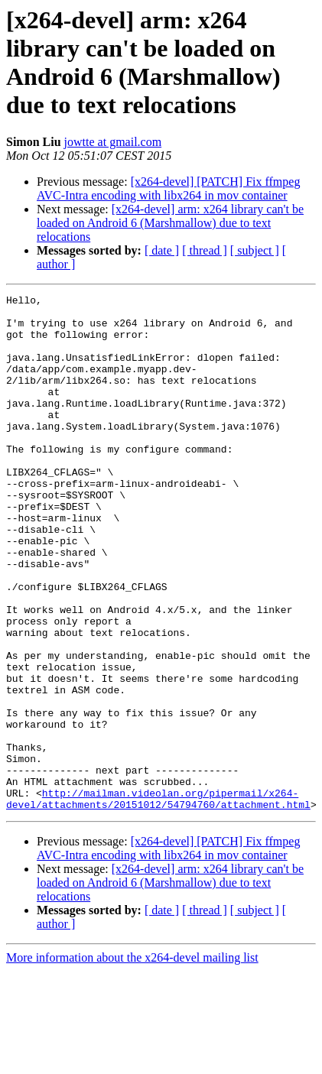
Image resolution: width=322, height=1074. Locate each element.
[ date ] (162, 250)
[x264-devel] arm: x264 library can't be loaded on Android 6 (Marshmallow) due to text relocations (170, 223)
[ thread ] (204, 250)
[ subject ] (254, 250)
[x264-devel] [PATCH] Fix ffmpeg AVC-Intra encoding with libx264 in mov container (168, 188)
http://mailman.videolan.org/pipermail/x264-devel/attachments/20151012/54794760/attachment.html (158, 900)
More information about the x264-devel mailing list (132, 1060)
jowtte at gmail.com (113, 141)
